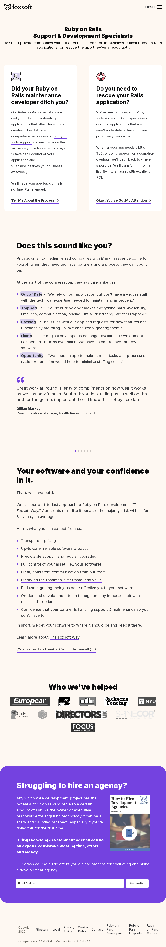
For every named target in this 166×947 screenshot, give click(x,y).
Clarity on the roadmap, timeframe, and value (61, 580)
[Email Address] (70, 883)
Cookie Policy (83, 929)
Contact (97, 929)
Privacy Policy (69, 929)
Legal (56, 929)
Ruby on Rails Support (152, 929)
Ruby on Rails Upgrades (136, 929)
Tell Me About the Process (35, 200)
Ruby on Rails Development (115, 929)
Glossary (42, 929)
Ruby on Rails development (106, 504)
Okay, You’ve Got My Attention (123, 200)
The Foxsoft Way (64, 637)
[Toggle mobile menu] (152, 7)
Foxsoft (18, 7)
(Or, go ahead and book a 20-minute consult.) (56, 649)
